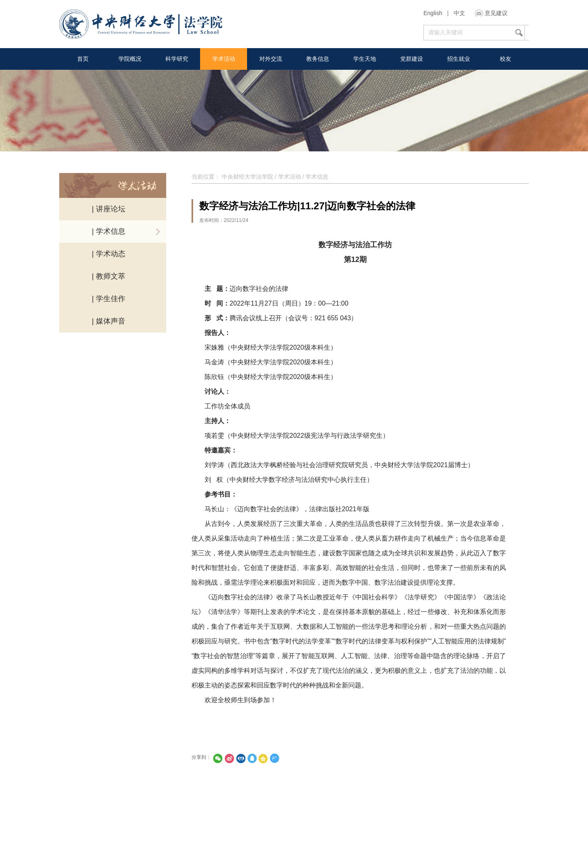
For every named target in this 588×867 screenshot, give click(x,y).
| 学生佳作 (108, 299)
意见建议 (496, 13)
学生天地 (364, 58)
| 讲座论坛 (108, 209)
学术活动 (223, 58)
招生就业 (458, 58)
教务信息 (317, 58)
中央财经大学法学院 (247, 176)
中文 (459, 13)
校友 (505, 58)
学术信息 (316, 176)
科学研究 (176, 58)
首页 (83, 58)
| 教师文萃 (108, 276)
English (432, 13)
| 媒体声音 (108, 321)
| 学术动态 (108, 254)
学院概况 (129, 58)
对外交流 (270, 58)
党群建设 (411, 58)
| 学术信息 (108, 231)
